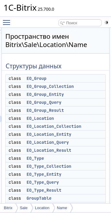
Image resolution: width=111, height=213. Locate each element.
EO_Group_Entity (78, 94)
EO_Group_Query (77, 102)
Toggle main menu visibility (8, 20)
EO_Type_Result (77, 190)
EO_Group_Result (78, 110)
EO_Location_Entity (82, 134)
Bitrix (8, 208)
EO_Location (73, 118)
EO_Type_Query (76, 182)
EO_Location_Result (82, 150)
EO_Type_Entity (77, 174)
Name (62, 208)
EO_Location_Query (81, 142)
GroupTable (72, 198)
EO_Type (69, 158)
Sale (24, 208)
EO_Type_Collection (82, 166)
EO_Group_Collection (83, 86)
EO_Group (70, 78)
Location (42, 208)
